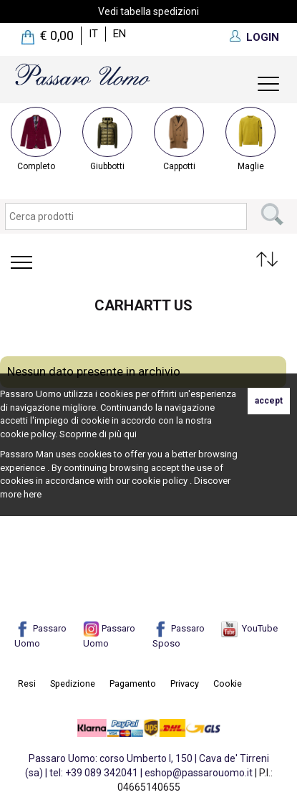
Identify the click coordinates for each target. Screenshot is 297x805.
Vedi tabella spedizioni (148, 11)
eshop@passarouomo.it (199, 772)
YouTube (249, 628)
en (119, 33)
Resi (27, 683)
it (93, 33)
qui (130, 434)
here (33, 494)
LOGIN (262, 37)
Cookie (227, 683)
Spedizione (72, 683)
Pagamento (132, 683)
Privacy (184, 683)
